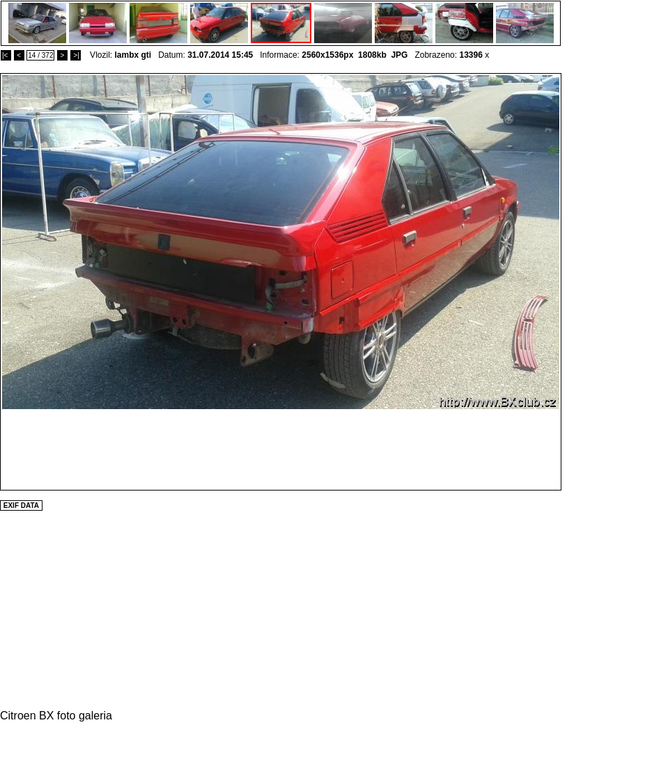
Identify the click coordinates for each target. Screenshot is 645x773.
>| (75, 55)
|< (6, 55)
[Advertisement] (603, 282)
